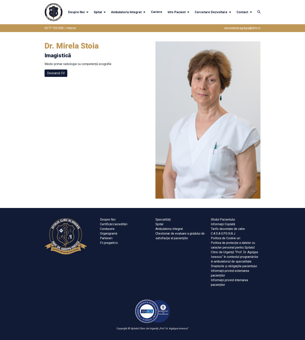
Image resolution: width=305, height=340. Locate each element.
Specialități (163, 219)
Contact (242, 12)
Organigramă (108, 233)
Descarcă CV (56, 73)
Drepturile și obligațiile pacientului (234, 266)
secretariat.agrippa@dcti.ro (242, 28)
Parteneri (106, 238)
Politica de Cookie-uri (225, 238)
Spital (98, 12)
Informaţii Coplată (223, 224)
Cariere (156, 12)
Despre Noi (76, 12)
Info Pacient (177, 12)
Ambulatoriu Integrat (126, 12)
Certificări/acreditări (113, 224)
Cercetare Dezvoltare (211, 12)
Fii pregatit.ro (109, 243)
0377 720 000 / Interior (60, 28)
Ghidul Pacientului (223, 219)
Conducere (107, 229)
